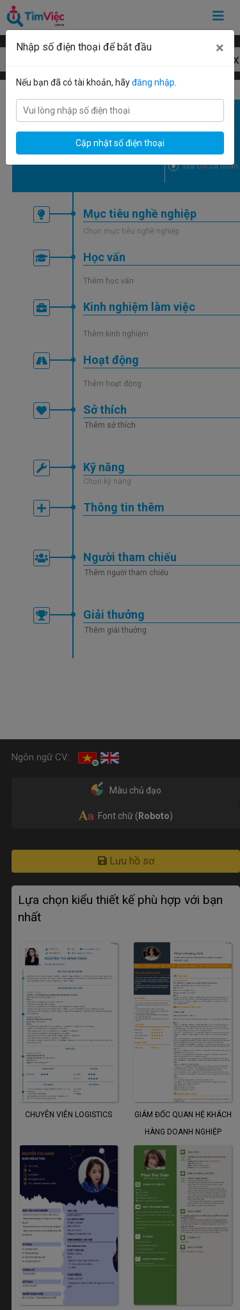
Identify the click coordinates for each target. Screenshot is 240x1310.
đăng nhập (153, 82)
